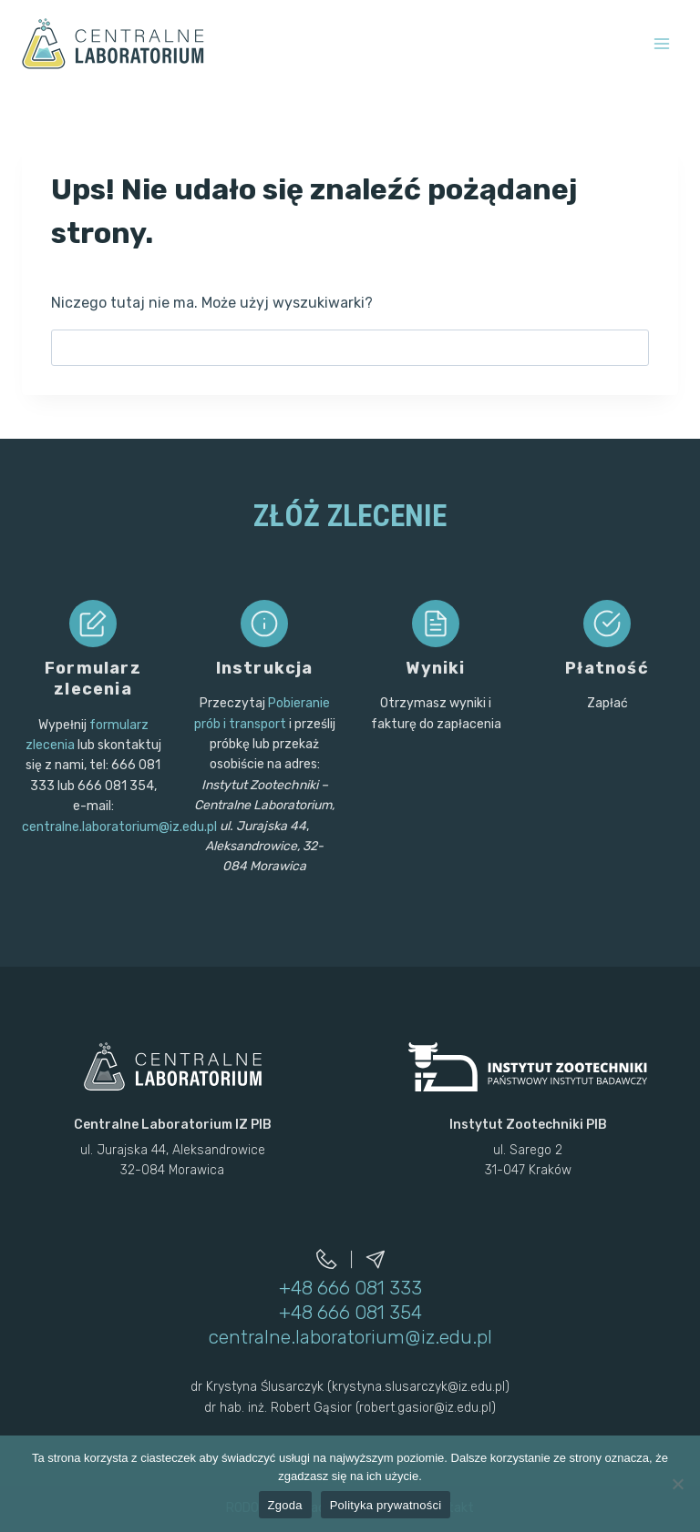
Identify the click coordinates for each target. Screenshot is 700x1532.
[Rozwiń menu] (661, 43)
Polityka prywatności (386, 1505)
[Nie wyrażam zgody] (677, 1484)
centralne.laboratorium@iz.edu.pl (119, 827)
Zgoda (285, 1505)
